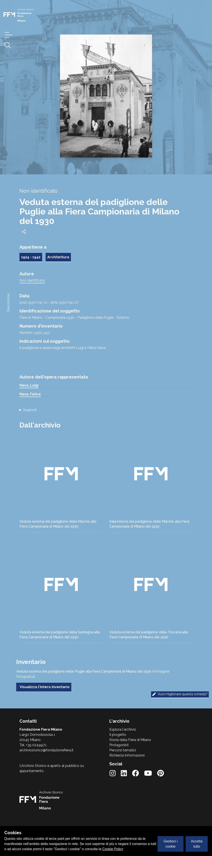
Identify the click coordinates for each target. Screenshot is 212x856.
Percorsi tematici (122, 750)
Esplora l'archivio (122, 729)
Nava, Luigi (28, 385)
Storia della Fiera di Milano (130, 740)
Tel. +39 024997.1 (33, 745)
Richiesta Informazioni (127, 755)
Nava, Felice (30, 394)
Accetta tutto (196, 843)
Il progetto (117, 735)
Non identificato (32, 280)
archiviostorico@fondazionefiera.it (46, 750)
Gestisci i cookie (171, 843)
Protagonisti (119, 745)
